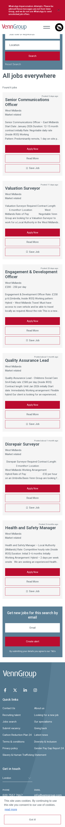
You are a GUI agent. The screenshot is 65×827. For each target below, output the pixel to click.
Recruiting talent (12, 715)
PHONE (6, 790)
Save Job (34, 168)
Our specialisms (43, 721)
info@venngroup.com (48, 795)
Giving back (40, 728)
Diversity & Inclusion (45, 741)
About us (39, 708)
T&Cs (53, 651)
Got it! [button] (32, 819)
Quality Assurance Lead (27, 360)
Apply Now (32, 149)
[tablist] (17, 778)
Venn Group (14, 27)
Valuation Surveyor (22, 188)
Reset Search (13, 64)
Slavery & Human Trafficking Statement (17, 754)
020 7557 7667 (13, 795)
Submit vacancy (11, 728)
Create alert (32, 641)
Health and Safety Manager (30, 527)
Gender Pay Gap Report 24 (48, 748)
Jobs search (10, 721)
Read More (33, 158)
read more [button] (11, 809)
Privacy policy (10, 748)
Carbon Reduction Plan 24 (17, 734)
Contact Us (9, 708)
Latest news (41, 734)
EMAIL (37, 790)
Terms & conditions (14, 741)
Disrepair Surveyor (22, 444)
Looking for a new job (46, 715)
